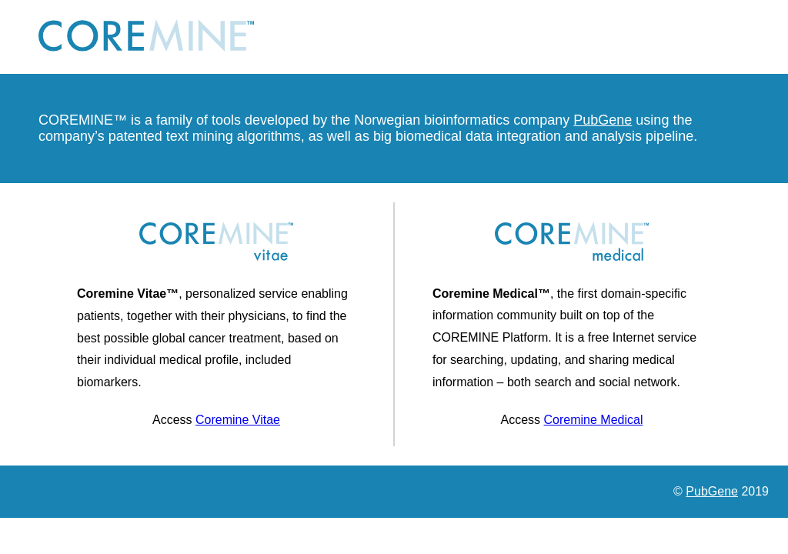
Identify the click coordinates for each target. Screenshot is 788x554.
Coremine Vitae (237, 419)
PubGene (602, 120)
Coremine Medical (593, 419)
